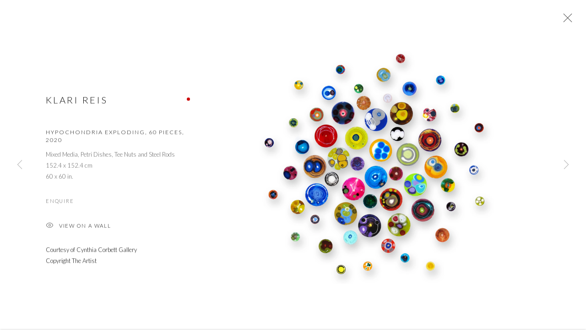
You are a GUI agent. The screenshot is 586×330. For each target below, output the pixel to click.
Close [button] (565, 21)
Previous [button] (19, 165)
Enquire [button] (60, 202)
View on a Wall (78, 227)
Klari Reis (77, 100)
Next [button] (566, 165)
